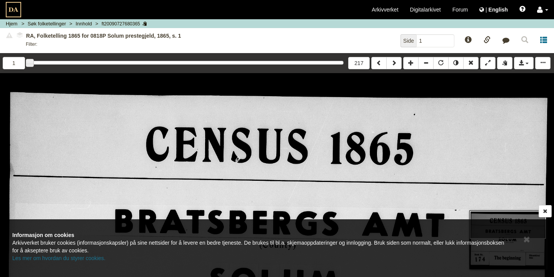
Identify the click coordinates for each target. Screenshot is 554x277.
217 (358, 63)
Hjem (11, 24)
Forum (460, 10)
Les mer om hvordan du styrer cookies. (58, 258)
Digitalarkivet (425, 10)
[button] (542, 9)
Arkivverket (385, 10)
